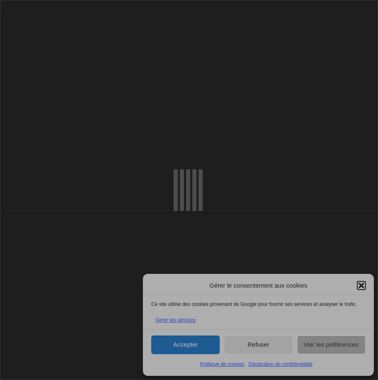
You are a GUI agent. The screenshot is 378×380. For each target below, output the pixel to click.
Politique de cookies (222, 364)
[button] (361, 285)
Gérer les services (175, 320)
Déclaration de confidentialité (280, 364)
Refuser (259, 344)
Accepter (185, 344)
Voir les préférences (331, 344)
